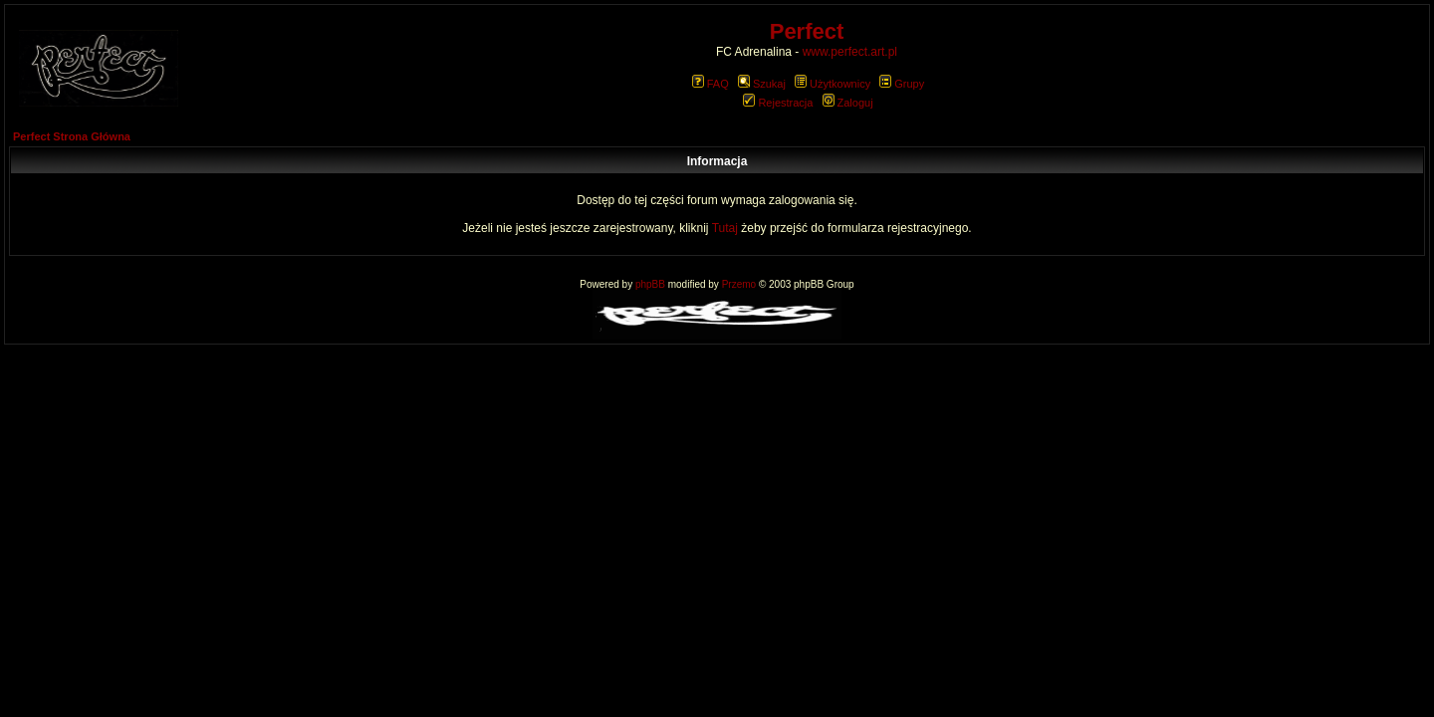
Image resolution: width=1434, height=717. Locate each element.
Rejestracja (778, 103)
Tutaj (725, 228)
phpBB (650, 284)
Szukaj (762, 84)
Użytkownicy (832, 84)
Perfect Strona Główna (71, 136)
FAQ (710, 84)
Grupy (901, 84)
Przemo (739, 284)
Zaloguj (848, 103)
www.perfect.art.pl (850, 52)
